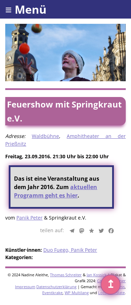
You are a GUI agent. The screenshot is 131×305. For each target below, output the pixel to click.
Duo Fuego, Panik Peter (70, 250)
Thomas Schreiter (66, 274)
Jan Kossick (97, 274)
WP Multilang (77, 292)
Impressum (25, 286)
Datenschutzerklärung (56, 286)
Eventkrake (52, 292)
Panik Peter (29, 217)
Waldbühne (45, 136)
